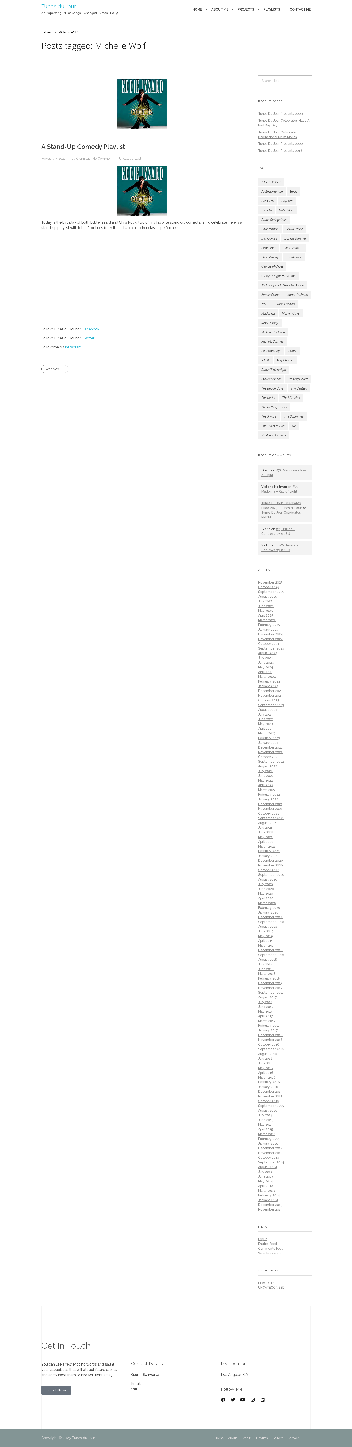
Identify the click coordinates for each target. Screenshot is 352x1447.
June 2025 (266, 606)
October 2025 (268, 587)
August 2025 (267, 596)
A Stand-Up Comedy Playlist (83, 146)
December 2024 (270, 634)
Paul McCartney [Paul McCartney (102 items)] (272, 341)
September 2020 (271, 875)
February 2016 (269, 1082)
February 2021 (269, 851)
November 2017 (270, 988)
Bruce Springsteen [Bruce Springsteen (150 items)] (274, 220)
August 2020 (267, 879)
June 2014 (266, 1176)
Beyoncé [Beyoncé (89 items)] (287, 201)
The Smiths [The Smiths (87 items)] (269, 416)
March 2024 (267, 676)
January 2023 (268, 742)
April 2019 (265, 941)
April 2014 (265, 1186)
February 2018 (269, 978)
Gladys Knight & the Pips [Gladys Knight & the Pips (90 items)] (278, 276)
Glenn (81, 158)
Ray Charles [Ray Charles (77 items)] (285, 360)
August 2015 (267, 1110)
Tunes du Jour (58, 6)
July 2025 (265, 601)
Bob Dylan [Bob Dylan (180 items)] (286, 210)
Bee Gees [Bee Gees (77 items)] (267, 201)
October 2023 (268, 700)
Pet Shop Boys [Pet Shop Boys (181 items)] (271, 351)
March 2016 (267, 1077)
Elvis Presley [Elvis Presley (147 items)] (270, 257)
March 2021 (266, 846)
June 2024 (266, 662)
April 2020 (265, 898)
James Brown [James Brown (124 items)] (270, 295)
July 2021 (265, 827)
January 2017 (268, 1030)
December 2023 (270, 691)
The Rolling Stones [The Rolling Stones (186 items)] (274, 407)
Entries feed (267, 1244)
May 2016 (265, 1068)
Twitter (88, 338)
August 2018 (267, 959)
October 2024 (268, 643)
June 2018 (266, 969)
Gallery (277, 1438)
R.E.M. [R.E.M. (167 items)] (265, 360)
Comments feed (270, 1248)
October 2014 (268, 1157)
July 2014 (265, 1172)
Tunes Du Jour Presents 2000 (280, 143)
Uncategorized (130, 158)
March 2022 (267, 790)
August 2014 (267, 1167)
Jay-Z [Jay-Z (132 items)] (265, 304)
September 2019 (271, 922)
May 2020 (265, 893)
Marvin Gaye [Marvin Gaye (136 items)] (290, 313)
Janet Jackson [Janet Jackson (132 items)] (298, 295)
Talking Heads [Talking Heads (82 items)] (298, 379)
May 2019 (265, 936)
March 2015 (266, 1134)
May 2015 (265, 1124)
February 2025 (269, 625)
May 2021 (265, 837)
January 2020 (268, 912)
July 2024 (265, 658)
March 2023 (267, 733)
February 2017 (268, 1025)
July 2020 (265, 884)
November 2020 (270, 865)
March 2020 (267, 903)
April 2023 (265, 728)
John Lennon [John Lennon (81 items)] (286, 304)
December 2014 (270, 1148)
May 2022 (265, 780)
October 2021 (268, 813)
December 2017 (270, 983)
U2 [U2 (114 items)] (294, 426)
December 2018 (270, 950)
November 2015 (270, 1096)
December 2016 (270, 1035)
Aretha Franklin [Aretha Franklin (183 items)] (272, 191)
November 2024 (270, 639)
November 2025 (270, 582)
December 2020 (270, 860)
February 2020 (269, 908)
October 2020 (268, 870)
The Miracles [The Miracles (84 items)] (291, 398)
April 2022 (265, 785)
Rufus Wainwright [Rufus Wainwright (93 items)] (273, 370)
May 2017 (265, 1011)
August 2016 (267, 1054)
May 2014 (265, 1181)
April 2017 (265, 1016)
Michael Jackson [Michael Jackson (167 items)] (273, 332)
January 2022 (268, 799)
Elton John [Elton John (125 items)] (268, 248)
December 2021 (270, 804)
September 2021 (271, 818)
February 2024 (269, 681)
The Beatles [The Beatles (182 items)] (299, 388)
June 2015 (265, 1120)
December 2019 (270, 917)
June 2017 (265, 1007)
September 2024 (271, 648)
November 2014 (270, 1153)
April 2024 (265, 672)
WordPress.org (269, 1253)
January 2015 (268, 1143)
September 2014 (271, 1162)
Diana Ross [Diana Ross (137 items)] (269, 238)
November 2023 (270, 695)
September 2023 (271, 705)
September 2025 (271, 592)
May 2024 (265, 667)
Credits (246, 1438)
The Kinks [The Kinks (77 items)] (268, 398)
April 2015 (265, 1129)
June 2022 (266, 775)
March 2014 (267, 1190)
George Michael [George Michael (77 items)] (272, 266)
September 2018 (271, 955)
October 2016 (268, 1044)
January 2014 (268, 1200)
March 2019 (267, 945)
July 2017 (265, 1002)
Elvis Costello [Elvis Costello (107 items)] (293, 248)
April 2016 (265, 1073)
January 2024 (268, 686)
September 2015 (271, 1106)
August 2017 (267, 997)
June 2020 (266, 889)
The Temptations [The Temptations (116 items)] (273, 426)
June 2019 (266, 931)
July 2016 (265, 1058)
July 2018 (265, 964)
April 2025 (265, 615)
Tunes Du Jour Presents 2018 (280, 150)
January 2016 (268, 1087)
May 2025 (265, 610)
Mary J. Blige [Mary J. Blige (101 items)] (270, 323)
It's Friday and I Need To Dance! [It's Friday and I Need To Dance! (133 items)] (282, 285)
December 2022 (270, 747)
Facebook (91, 329)
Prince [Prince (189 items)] (292, 351)
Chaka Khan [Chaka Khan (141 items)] (270, 229)
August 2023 (267, 709)
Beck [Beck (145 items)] (293, 191)
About (232, 1438)
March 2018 (267, 974)
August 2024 (267, 653)
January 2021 (268, 856)
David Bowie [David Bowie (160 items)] (294, 229)
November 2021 (270, 808)
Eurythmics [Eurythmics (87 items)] (293, 257)
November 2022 (270, 752)
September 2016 (271, 1049)
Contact (293, 1438)
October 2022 (268, 757)
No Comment (102, 158)
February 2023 (269, 738)
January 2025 (268, 629)
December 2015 (270, 1091)
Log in (262, 1239)
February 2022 (269, 794)
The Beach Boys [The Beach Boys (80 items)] (272, 388)
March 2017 (266, 1021)
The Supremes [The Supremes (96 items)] (294, 416)
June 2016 (266, 1063)
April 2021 (265, 842)
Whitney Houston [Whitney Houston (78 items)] (273, 435)
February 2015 (269, 1139)
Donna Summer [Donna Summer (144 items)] (295, 238)
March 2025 (267, 620)
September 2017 (271, 992)
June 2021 (265, 832)
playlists (266, 1283)
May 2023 (265, 724)
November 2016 (270, 1040)
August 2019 (267, 926)
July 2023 (265, 714)
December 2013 (270, 1205)
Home (48, 32)
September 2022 (271, 761)
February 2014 (269, 1195)
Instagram (73, 347)
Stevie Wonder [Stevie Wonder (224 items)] (271, 379)
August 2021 (267, 823)
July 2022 (265, 771)
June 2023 (266, 719)
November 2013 (270, 1209)
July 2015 (265, 1115)
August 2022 (267, 766)
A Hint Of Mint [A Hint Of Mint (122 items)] (271, 182)
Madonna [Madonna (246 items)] (268, 313)
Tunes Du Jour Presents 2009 (280, 113)
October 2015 (268, 1101)
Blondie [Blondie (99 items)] (266, 210)
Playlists (262, 1438)
